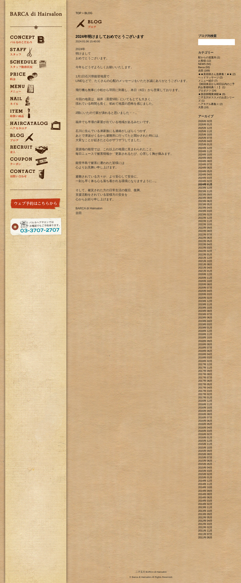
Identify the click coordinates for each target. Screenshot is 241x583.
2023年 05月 (205, 204)
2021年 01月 (205, 271)
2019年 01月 (205, 327)
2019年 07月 (205, 314)
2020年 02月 (205, 297)
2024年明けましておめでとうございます (110, 37)
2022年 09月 (205, 227)
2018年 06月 (205, 350)
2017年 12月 (205, 364)
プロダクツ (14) (207, 90)
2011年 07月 (205, 534)
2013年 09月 (205, 514)
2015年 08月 (205, 454)
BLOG (88, 13)
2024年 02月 (205, 181)
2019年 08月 (205, 310)
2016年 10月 (205, 407)
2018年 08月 (205, 344)
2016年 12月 (205, 400)
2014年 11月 (205, 484)
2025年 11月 (205, 131)
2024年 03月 (205, 177)
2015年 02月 (205, 474)
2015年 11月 (205, 444)
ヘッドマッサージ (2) (210, 77)
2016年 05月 (205, 424)
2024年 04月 (205, 174)
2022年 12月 (205, 217)
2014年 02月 (205, 504)
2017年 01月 (205, 397)
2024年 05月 (205, 171)
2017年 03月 (205, 390)
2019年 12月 (205, 301)
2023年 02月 (205, 214)
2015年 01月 (205, 477)
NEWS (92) (204, 64)
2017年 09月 (205, 370)
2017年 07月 (205, 377)
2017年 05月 (205, 384)
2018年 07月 (205, 347)
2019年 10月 (205, 307)
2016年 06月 (205, 420)
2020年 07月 (205, 287)
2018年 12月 (205, 330)
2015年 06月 (205, 460)
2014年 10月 (205, 487)
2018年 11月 (205, 334)
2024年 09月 (205, 157)
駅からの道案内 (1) (209, 57)
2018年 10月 (205, 337)
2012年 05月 (205, 517)
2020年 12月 (205, 274)
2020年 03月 (205, 294)
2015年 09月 (205, 450)
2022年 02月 (205, 251)
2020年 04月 (205, 291)
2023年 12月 (205, 187)
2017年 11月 (205, 367)
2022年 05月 (205, 241)
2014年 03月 (205, 500)
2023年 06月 (205, 201)
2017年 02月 (205, 394)
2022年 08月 (205, 231)
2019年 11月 (205, 304)
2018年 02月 (205, 361)
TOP (78, 13)
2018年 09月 (205, 341)
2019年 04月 (205, 321)
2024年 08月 (205, 161)
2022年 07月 (205, 234)
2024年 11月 (205, 151)
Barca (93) (204, 67)
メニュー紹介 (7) (207, 80)
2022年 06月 (205, 237)
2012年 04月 (205, 520)
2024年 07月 (205, 164)
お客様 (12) (204, 60)
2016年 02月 (205, 434)
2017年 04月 (205, 387)
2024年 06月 (205, 167)
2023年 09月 (205, 194)
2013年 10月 (205, 510)
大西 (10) (203, 107)
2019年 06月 (205, 317)
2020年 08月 (205, 284)
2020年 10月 (205, 281)
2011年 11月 (205, 530)
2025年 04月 (205, 141)
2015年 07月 (205, 457)
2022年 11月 (205, 221)
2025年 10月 (205, 134)
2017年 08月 (205, 374)
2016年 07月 (205, 417)
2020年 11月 (205, 277)
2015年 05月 (205, 464)
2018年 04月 (205, 354)
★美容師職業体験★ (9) (211, 94)
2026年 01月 (205, 124)
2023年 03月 (205, 211)
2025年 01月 (205, 144)
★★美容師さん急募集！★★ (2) (217, 74)
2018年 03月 (205, 357)
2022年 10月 (205, 224)
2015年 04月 (205, 467)
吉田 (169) (204, 70)
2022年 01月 (205, 254)
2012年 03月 (205, 524)
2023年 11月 (205, 191)
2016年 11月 (205, 404)
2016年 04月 (205, 427)
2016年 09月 (205, 410)
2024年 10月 (205, 154)
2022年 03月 (205, 247)
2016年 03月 (205, 430)
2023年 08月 (205, 197)
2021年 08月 (205, 264)
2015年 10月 (205, 447)
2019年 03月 (205, 324)
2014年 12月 (205, 480)
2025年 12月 (205, 128)
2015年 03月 (205, 470)
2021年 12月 (205, 257)
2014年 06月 (205, 497)
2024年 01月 (205, 184)
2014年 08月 (205, 494)
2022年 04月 (205, 244)
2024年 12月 (205, 148)
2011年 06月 (205, 537)
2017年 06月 (205, 380)
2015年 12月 (205, 440)
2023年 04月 (205, 207)
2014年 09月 (205, 490)
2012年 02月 (205, 527)
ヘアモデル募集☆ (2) (210, 104)
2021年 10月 (205, 261)
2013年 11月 (205, 507)
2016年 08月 (205, 414)
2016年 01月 (205, 437)
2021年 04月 (205, 267)
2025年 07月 (205, 137)
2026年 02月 (205, 121)
